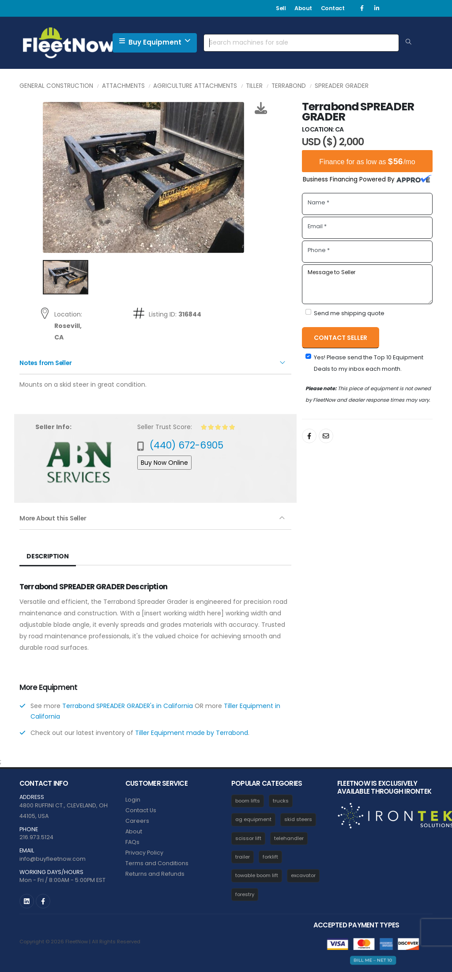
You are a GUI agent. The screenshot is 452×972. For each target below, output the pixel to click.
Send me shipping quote (349, 313)
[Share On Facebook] (309, 436)
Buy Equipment (154, 42)
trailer (242, 856)
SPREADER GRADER (342, 86)
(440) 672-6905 (186, 445)
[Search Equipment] (408, 42)
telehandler (289, 838)
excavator (303, 875)
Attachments (123, 86)
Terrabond (288, 86)
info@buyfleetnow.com (52, 859)
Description (47, 556)
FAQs (132, 842)
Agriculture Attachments (195, 86)
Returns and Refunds (155, 874)
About (303, 8)
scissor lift (248, 838)
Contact (333, 8)
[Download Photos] (261, 108)
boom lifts (247, 800)
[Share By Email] (326, 436)
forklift (270, 856)
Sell (281, 8)
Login (132, 799)
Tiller (254, 86)
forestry (244, 894)
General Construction (56, 86)
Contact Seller (340, 337)
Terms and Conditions (156, 863)
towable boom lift (256, 875)
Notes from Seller (46, 362)
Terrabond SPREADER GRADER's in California (127, 705)
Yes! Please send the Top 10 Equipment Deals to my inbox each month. (368, 363)
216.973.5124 (36, 837)
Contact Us (140, 810)
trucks (281, 800)
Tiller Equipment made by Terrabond (191, 732)
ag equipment (253, 819)
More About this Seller (54, 518)
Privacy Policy (144, 852)
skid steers (298, 819)
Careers (137, 821)
